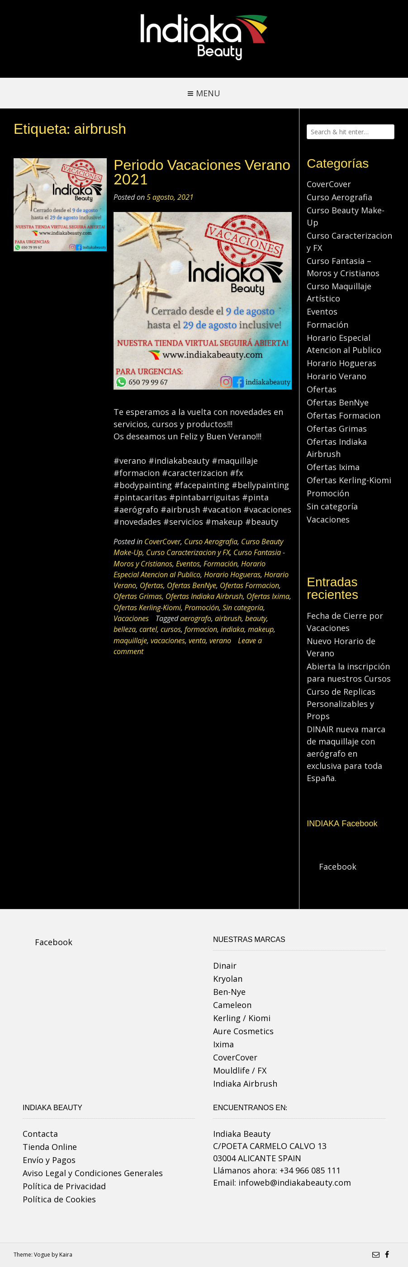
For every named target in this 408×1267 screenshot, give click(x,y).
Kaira (65, 1254)
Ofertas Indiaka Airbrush (204, 596)
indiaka (232, 629)
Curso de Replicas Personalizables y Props (341, 703)
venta (197, 640)
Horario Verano (336, 376)
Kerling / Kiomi (241, 1018)
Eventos (188, 564)
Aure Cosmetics (243, 1031)
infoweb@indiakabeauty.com (294, 1182)
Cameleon (232, 1004)
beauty (255, 618)
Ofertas (151, 585)
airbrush (228, 618)
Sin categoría (243, 607)
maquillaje (130, 640)
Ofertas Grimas (138, 596)
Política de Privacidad (64, 1186)
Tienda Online (50, 1146)
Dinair (225, 965)
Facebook (337, 866)
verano (220, 640)
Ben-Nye (229, 991)
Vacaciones (131, 618)
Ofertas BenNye (191, 585)
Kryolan (227, 978)
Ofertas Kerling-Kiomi (147, 607)
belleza (125, 629)
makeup (261, 629)
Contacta (40, 1133)
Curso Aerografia (210, 541)
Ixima (223, 1044)
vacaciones (168, 640)
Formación (220, 564)
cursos (171, 629)
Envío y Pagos (49, 1159)
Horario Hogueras (232, 574)
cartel (148, 629)
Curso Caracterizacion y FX (188, 552)
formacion (201, 629)
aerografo (195, 618)
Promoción (202, 607)
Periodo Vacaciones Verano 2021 (202, 172)
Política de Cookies (59, 1199)
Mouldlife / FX (239, 1070)
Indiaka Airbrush (245, 1083)
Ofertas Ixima (268, 596)
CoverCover (162, 541)
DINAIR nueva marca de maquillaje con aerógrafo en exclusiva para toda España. (346, 753)
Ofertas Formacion (249, 585)
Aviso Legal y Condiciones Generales (93, 1173)
